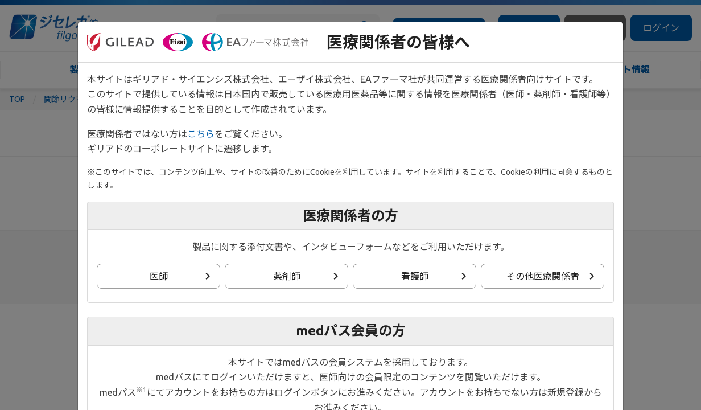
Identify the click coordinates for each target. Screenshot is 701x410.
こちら (201, 134)
